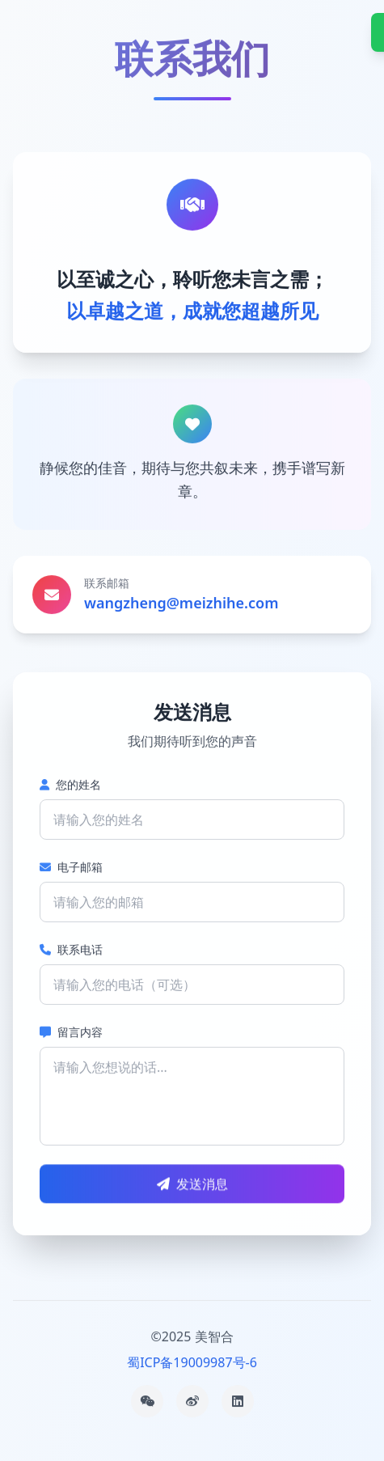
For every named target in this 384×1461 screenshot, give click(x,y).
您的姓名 (70, 784)
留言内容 (71, 1032)
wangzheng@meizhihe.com (181, 602)
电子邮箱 (71, 866)
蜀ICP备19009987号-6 (192, 1362)
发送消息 (192, 1184)
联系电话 (71, 949)
